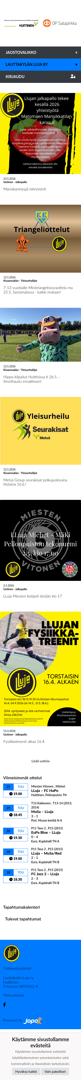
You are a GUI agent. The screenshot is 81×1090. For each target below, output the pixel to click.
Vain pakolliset (55, 1071)
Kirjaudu (40, 76)
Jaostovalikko (43, 52)
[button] (6, 113)
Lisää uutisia (40, 822)
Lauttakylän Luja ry (43, 64)
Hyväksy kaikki (26, 1071)
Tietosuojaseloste (17, 1029)
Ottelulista (13, 953)
